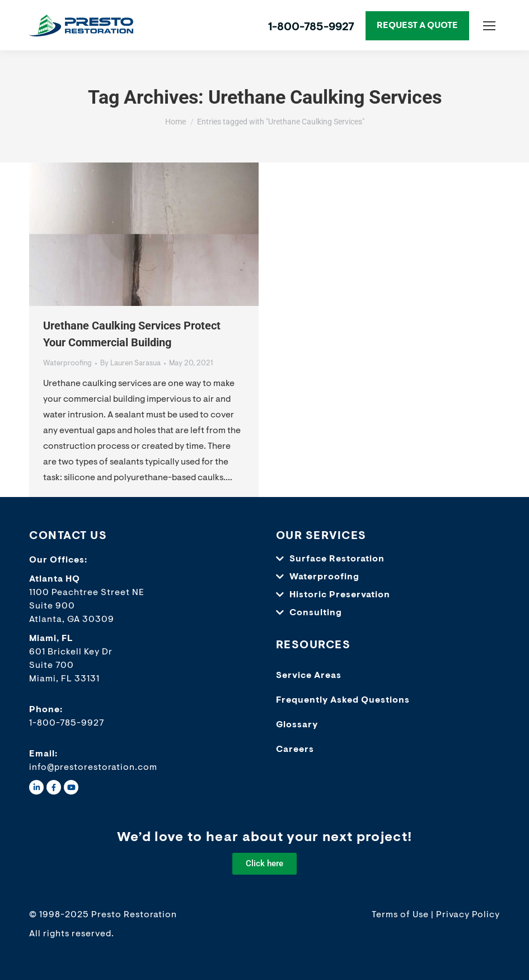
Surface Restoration (337, 559)
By (130, 363)
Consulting (315, 613)
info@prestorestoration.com (93, 767)
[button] (382, 559)
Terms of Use (400, 915)
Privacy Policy (468, 915)
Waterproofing (67, 363)
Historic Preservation (339, 595)
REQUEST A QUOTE (417, 25)
